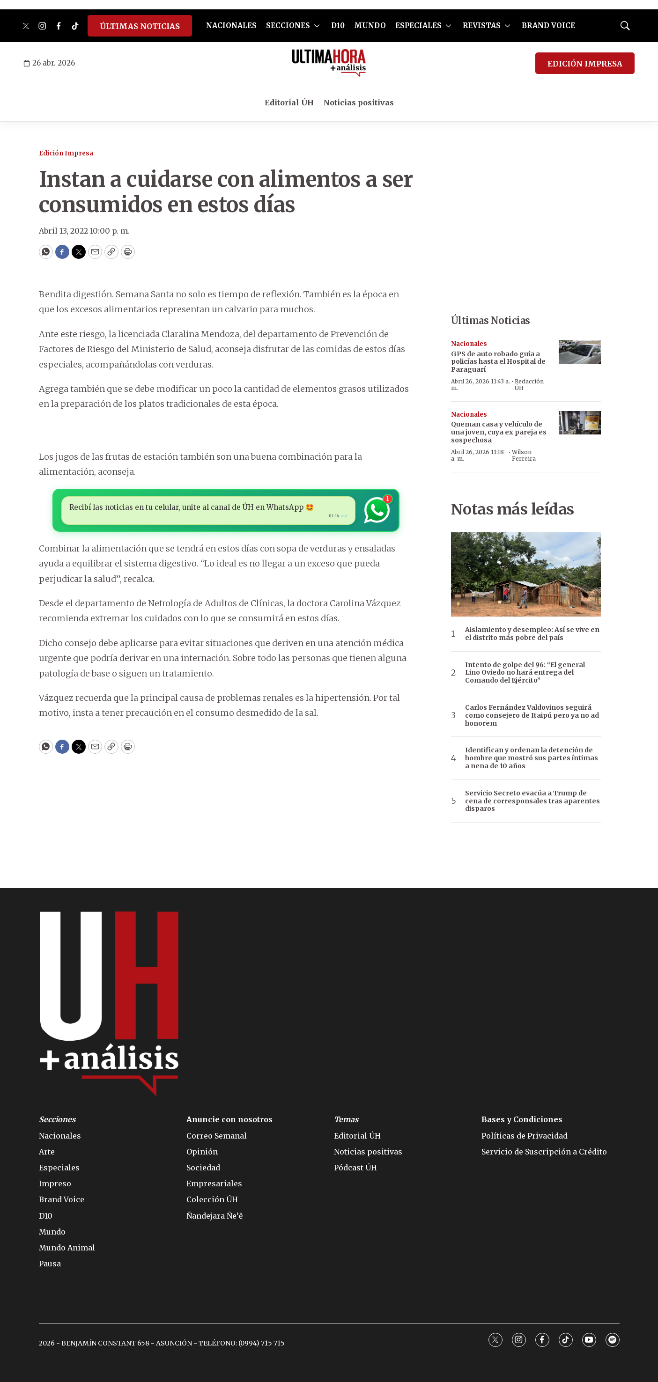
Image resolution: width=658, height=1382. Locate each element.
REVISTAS (482, 25)
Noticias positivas (358, 102)
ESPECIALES (418, 25)
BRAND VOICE (548, 25)
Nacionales (469, 344)
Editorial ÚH (289, 102)
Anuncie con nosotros (229, 1119)
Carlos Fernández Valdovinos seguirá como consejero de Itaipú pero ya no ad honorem (532, 715)
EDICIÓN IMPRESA (584, 63)
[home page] (329, 63)
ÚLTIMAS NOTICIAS (140, 26)
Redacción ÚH (529, 384)
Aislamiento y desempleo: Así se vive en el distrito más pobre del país (532, 634)
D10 (338, 25)
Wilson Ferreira (524, 455)
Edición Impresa (66, 153)
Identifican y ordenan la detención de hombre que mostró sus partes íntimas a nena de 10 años (531, 758)
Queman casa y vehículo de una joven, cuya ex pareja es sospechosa (499, 432)
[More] (316, 26)
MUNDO (370, 25)
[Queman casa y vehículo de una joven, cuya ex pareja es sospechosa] (580, 423)
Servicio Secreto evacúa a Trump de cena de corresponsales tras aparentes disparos (532, 801)
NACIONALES (231, 25)
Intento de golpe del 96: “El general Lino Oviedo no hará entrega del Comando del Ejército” (525, 672)
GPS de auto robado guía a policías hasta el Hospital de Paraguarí (498, 362)
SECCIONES (288, 25)
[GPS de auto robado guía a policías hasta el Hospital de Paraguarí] (580, 352)
